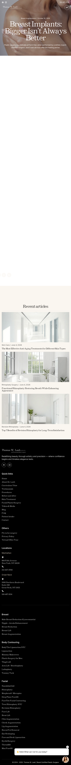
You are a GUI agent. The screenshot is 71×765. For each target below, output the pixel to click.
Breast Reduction (9, 628)
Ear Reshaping (8, 735)
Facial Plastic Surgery (11, 504)
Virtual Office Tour (10, 541)
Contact (5, 521)
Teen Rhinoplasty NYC (12, 706)
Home (4, 480)
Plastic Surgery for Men (12, 660)
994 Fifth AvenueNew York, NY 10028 (10, 563)
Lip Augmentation (10, 728)
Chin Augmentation (10, 720)
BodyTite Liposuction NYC (13, 649)
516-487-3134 (7, 596)
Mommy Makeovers (10, 656)
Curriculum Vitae (9, 487)
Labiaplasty (7, 671)
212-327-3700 (64, 2)
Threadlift (6, 746)
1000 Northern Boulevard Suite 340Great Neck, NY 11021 (13, 586)
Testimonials (7, 490)
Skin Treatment (9, 501)
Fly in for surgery (9, 534)
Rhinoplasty (7, 691)
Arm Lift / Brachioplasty (12, 667)
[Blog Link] (34, 350)
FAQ (4, 514)
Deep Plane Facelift (10, 698)
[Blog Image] (35, 328)
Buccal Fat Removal (10, 731)
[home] (12, 7)
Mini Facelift (7, 750)
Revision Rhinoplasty (11, 709)
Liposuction (7, 652)
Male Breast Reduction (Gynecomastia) (18, 621)
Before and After (9, 497)
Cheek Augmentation (11, 724)
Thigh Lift (6, 663)
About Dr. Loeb (8, 483)
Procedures (7, 494)
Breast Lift (6, 632)
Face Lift (6, 713)
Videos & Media (8, 508)
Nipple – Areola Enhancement (15, 624)
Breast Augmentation (11, 636)
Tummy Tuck (8, 674)
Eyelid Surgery (8, 742)
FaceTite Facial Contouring (14, 702)
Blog (4, 511)
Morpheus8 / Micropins (12, 695)
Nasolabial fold (8, 687)
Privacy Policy (8, 538)
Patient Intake (8, 518)
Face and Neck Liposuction (13, 739)
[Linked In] (5, 275)
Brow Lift (6, 717)
